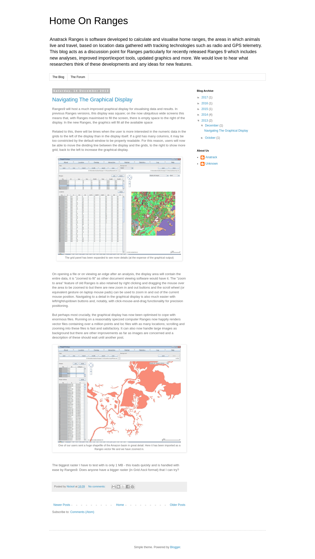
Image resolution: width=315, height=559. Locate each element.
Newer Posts (61, 505)
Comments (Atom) (82, 512)
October (210, 138)
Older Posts (177, 505)
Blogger (175, 547)
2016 (205, 103)
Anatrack (211, 157)
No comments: (97, 486)
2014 (205, 114)
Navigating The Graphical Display (92, 99)
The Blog (58, 77)
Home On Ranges (88, 20)
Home (120, 505)
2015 (205, 109)
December (212, 125)
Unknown (211, 163)
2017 (205, 97)
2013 (205, 120)
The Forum (78, 77)
